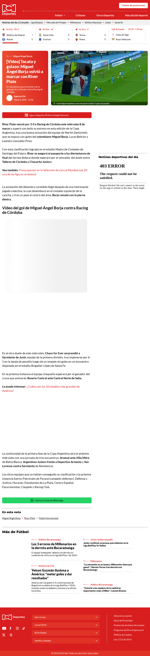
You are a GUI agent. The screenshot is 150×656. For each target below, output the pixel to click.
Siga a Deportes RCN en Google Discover (47, 115)
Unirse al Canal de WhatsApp (47, 500)
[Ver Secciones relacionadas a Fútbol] (64, 15)
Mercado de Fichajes (56, 22)
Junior (108, 22)
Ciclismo (80, 15)
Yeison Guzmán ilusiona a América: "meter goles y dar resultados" (51, 574)
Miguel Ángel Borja (11, 518)
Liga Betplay (37, 22)
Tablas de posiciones (133, 5)
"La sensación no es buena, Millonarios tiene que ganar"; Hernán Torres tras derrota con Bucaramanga (107, 567)
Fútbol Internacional (48, 518)
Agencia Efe (20, 96)
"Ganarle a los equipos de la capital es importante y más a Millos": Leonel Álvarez (104, 589)
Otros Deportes (105, 15)
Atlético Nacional (93, 22)
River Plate (29, 518)
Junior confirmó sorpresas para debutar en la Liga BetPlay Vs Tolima (105, 544)
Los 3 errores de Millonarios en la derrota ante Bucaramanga (53, 546)
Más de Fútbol (15, 532)
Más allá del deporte (136, 15)
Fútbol (58, 15)
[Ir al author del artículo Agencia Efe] (9, 98)
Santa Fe (119, 22)
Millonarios (75, 22)
